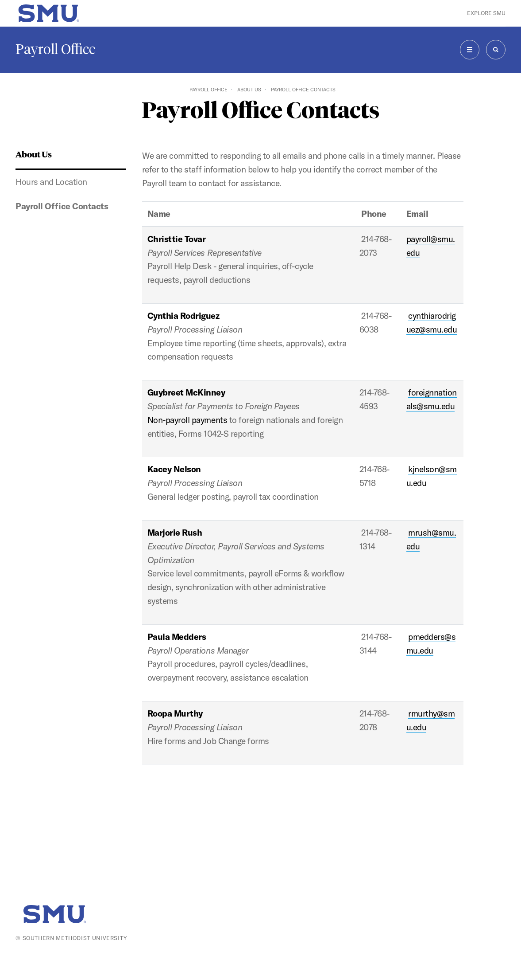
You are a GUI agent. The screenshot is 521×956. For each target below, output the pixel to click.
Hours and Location (51, 181)
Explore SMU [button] (486, 12)
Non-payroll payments (187, 420)
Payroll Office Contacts (61, 206)
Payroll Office (55, 49)
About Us (249, 89)
